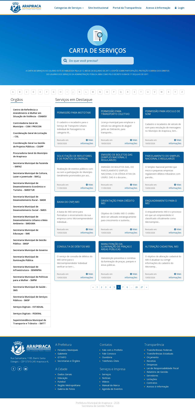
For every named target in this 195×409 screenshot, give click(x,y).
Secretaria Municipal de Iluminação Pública (25, 258)
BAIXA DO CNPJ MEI (68, 202)
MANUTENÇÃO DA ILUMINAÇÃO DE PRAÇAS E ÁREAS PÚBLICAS (116, 246)
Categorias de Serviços (69, 7)
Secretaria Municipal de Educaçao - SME (25, 232)
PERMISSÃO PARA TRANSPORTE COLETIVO (115, 113)
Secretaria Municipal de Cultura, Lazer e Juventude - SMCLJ (30, 175)
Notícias (106, 377)
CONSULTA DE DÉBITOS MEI (73, 246)
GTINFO (62, 357)
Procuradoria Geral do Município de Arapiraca (30, 155)
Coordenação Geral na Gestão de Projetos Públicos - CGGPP (29, 145)
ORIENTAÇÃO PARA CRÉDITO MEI (117, 202)
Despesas (152, 364)
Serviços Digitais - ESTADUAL (28, 306)
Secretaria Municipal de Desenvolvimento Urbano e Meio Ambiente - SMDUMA (30, 220)
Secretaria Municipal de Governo (30, 250)
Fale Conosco (109, 353)
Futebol (62, 381)
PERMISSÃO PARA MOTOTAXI (74, 112)
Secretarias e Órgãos (69, 360)
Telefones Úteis (110, 360)
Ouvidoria (107, 357)
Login (179, 7)
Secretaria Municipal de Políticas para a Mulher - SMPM (30, 278)
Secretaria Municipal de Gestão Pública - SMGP (29, 242)
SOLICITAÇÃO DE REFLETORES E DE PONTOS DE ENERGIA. (74, 157)
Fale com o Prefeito (112, 349)
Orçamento (153, 357)
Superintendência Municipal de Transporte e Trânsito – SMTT (29, 322)
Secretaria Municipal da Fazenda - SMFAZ (30, 165)
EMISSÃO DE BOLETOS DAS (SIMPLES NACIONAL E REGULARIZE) (116, 157)
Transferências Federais (159, 349)
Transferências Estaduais (160, 353)
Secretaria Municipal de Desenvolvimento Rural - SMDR (29, 198)
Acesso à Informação (158, 7)
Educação (62, 377)
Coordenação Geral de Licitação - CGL (30, 135)
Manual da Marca (111, 385)
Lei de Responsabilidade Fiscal (163, 368)
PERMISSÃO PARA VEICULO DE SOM (162, 113)
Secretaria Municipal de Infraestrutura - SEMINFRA (27, 268)
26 (136, 287)
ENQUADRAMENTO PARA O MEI (161, 202)
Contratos (152, 382)
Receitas (151, 360)
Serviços (106, 374)
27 (142, 287)
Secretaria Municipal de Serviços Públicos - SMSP (30, 298)
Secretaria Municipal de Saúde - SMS (30, 288)
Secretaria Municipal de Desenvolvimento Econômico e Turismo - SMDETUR (29, 186)
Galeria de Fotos (66, 388)
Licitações (152, 379)
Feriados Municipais (68, 349)
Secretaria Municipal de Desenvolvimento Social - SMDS (29, 208)
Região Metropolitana (69, 385)
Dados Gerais (65, 374)
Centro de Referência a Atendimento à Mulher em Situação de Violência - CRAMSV (30, 113)
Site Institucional (98, 7)
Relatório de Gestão (157, 371)
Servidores (152, 375)
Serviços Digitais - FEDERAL (27, 313)
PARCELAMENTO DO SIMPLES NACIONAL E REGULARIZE (162, 157)
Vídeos (105, 381)
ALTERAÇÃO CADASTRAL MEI (162, 246)
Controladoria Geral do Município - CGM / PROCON (27, 125)
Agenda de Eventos (112, 388)
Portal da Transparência (127, 7)
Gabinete (62, 353)
